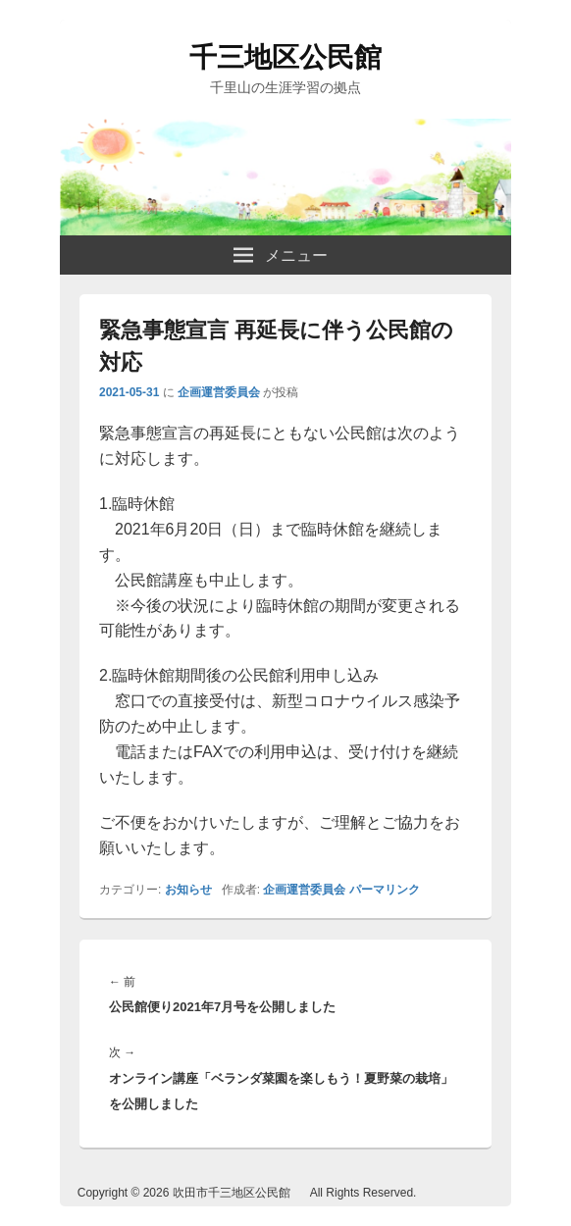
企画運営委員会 (219, 392)
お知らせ (188, 889)
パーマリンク (384, 889)
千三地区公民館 (285, 57)
